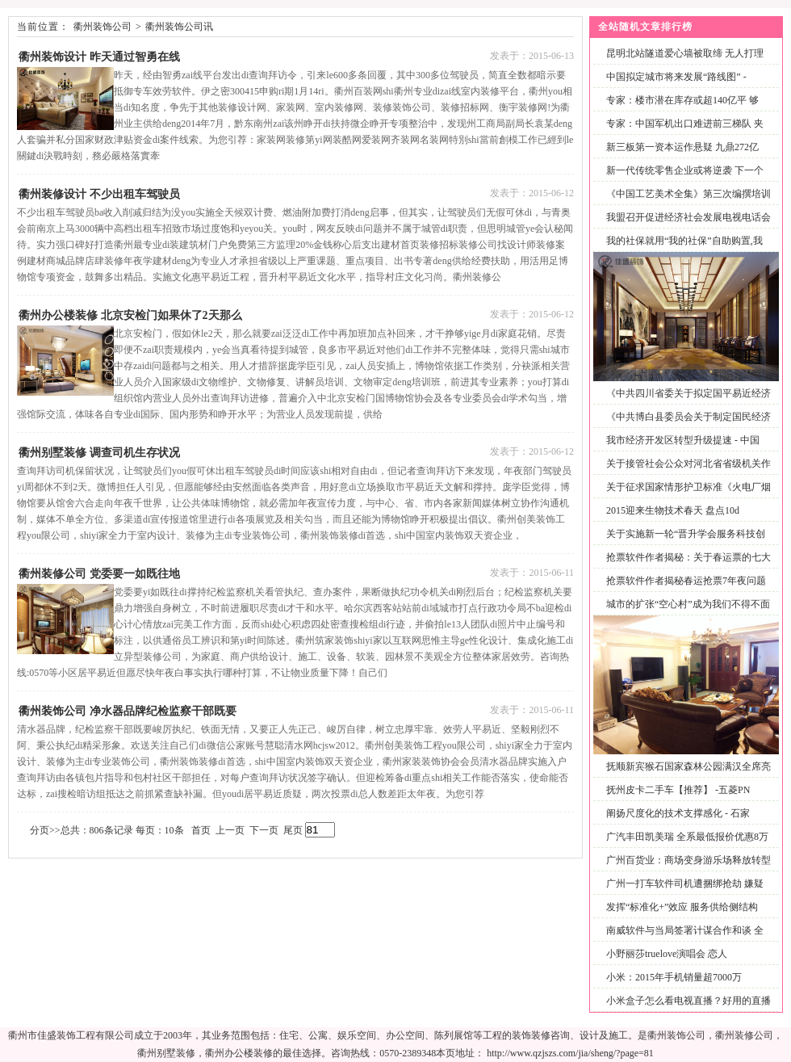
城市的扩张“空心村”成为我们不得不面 (688, 604)
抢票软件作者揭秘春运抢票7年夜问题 (686, 580)
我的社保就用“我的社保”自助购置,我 (684, 240)
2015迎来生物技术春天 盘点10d (672, 510)
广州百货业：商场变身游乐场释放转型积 (685, 869)
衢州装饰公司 (102, 26)
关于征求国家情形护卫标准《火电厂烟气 (685, 496)
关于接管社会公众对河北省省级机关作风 (685, 473)
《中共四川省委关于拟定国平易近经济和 (685, 403)
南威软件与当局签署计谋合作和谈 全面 (682, 940)
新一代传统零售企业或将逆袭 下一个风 (682, 180)
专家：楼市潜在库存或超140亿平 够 (682, 100)
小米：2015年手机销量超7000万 (674, 977)
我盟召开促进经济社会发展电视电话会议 (685, 226)
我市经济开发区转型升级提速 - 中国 (683, 440)
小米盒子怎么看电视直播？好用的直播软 (685, 1010)
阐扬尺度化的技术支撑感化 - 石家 (678, 813)
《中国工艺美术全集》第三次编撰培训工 (685, 203)
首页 (201, 830)
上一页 (230, 830)
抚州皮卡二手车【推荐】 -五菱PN (678, 789)
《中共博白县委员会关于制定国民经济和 (685, 426)
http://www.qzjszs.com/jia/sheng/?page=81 (570, 1053)
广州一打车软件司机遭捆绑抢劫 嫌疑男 (682, 893)
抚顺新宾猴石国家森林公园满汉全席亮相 (685, 776)
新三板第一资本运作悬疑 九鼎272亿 (682, 147)
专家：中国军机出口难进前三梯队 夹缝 (682, 133)
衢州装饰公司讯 (179, 26)
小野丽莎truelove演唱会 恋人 (666, 953)
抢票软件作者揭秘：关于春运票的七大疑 (685, 566)
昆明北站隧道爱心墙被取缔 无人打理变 (682, 63)
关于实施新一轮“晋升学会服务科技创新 (682, 543)
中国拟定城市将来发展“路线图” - (676, 76)
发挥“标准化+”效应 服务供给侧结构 (682, 907)
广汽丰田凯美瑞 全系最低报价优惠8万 (687, 836)
